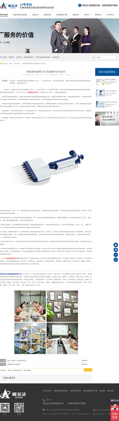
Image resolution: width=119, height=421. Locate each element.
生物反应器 (55, 57)
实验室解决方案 (61, 15)
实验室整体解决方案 (90, 391)
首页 (10, 63)
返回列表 (88, 370)
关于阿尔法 (110, 15)
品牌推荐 (75, 15)
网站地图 (110, 391)
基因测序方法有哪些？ (14, 364)
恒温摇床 (19, 57)
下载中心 (87, 15)
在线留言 (102, 391)
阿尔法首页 (4, 15)
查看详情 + (85, 360)
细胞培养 (11, 57)
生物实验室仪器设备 (20, 15)
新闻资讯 (98, 15)
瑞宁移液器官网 (53, 74)
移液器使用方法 (18, 370)
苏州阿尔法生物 (29, 74)
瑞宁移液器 (27, 370)
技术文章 (17, 63)
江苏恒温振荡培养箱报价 (42, 57)
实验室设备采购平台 (98, 414)
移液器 (10, 370)
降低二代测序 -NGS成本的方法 (16, 360)
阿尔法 (41, 74)
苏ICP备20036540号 (83, 414)
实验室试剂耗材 (75, 391)
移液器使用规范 (28, 57)
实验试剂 (35, 15)
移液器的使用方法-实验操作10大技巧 (33, 63)
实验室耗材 (47, 15)
